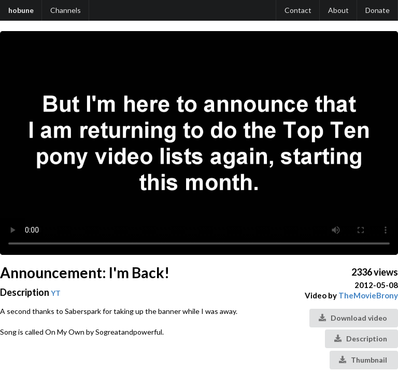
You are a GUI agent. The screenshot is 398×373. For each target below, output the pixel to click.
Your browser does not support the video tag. (199, 143)
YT (56, 293)
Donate (377, 10)
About (338, 10)
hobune (21, 10)
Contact (298, 10)
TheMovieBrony (368, 295)
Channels (65, 10)
